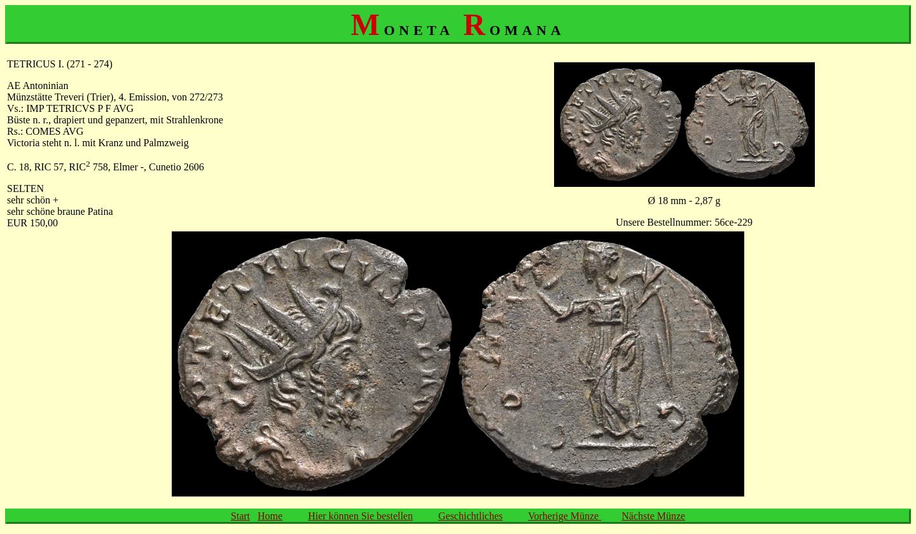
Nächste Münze (653, 515)
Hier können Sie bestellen (360, 515)
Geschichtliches (470, 515)
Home (270, 515)
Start (240, 515)
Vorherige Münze (564, 515)
